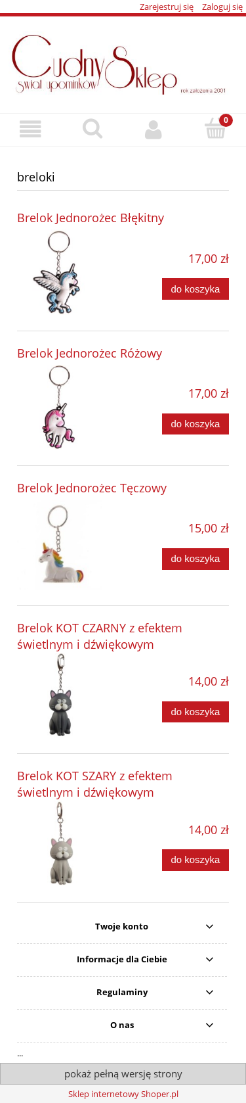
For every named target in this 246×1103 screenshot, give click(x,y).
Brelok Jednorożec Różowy (89, 353)
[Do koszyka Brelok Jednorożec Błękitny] (195, 289)
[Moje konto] (154, 129)
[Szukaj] (92, 128)
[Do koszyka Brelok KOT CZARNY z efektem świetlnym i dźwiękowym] (195, 712)
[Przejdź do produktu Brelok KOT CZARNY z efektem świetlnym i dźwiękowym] (59, 695)
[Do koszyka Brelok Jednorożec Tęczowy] (195, 559)
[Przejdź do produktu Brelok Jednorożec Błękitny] (59, 271)
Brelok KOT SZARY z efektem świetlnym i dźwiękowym (95, 784)
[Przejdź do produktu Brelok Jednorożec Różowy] (59, 407)
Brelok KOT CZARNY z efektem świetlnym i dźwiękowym (99, 636)
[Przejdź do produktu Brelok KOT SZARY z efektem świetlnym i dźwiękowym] (59, 843)
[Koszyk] (215, 128)
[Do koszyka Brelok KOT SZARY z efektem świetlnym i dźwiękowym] (195, 860)
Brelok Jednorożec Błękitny (90, 217)
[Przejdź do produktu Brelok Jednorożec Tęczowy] (59, 545)
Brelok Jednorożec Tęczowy (92, 488)
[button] (31, 129)
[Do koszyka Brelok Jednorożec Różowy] (195, 424)
